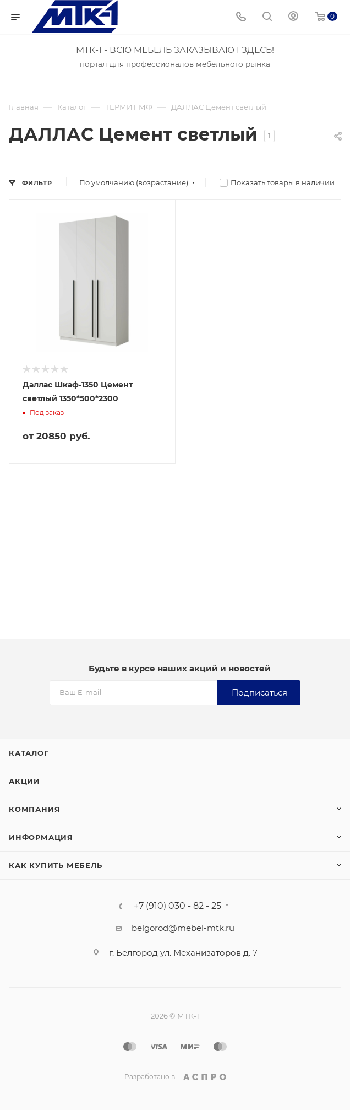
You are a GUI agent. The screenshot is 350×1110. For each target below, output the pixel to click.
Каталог (29, 752)
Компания (34, 809)
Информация (41, 837)
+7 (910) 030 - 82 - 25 (177, 906)
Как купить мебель (55, 865)
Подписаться (259, 692)
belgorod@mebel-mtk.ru (183, 928)
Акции (24, 781)
